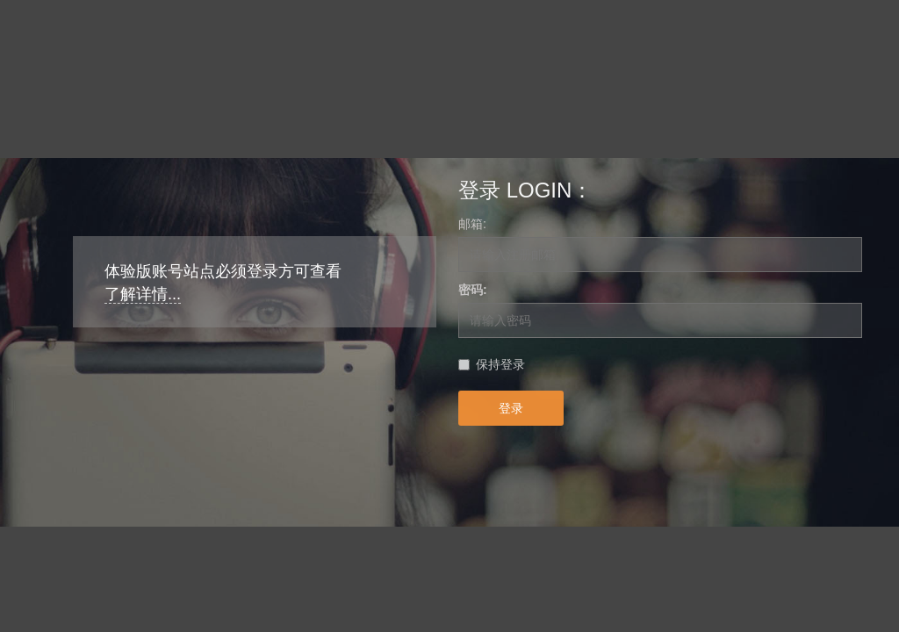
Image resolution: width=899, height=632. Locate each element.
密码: (472, 290)
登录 (511, 408)
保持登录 (500, 364)
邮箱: (472, 224)
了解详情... (142, 294)
